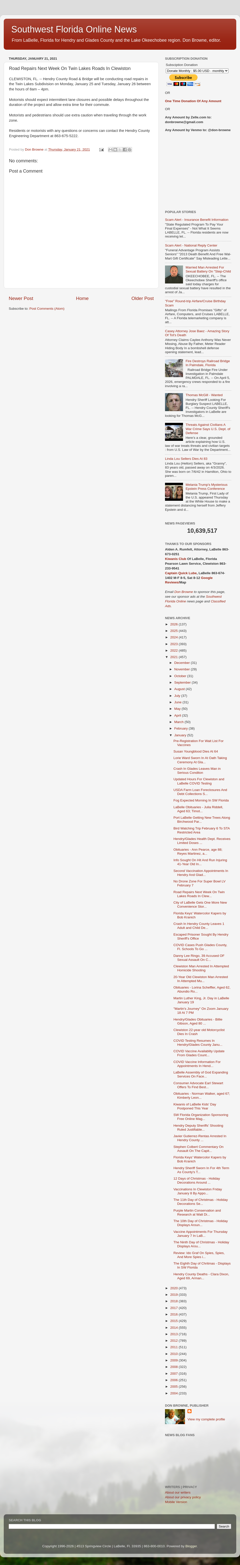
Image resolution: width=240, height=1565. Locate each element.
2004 (174, 1393)
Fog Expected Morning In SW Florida (201, 800)
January (180, 735)
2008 (174, 1367)
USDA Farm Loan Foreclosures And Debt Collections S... (200, 792)
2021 (174, 657)
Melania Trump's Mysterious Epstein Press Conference (207, 487)
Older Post (143, 298)
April (178, 715)
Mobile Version (176, 1502)
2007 (174, 1373)
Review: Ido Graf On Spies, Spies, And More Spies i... (199, 1255)
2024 (174, 637)
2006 (174, 1380)
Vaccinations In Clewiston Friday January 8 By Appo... (198, 1191)
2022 (174, 650)
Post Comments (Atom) (47, 308)
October (180, 676)
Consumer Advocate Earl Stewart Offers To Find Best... (198, 1085)
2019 (174, 1295)
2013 (174, 1334)
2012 (174, 1340)
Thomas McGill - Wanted (204, 395)
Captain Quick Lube (181, 573)
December (182, 663)
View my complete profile (206, 1419)
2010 (174, 1354)
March (179, 722)
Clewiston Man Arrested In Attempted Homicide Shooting (201, 968)
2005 (174, 1386)
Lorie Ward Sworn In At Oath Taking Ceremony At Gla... (200, 760)
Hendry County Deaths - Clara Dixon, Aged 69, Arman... (201, 1276)
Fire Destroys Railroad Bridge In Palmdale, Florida (208, 363)
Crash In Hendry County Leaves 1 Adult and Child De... (199, 926)
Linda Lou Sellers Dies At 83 (186, 459)
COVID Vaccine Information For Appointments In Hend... (197, 1064)
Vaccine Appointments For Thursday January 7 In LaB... (201, 1234)
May (178, 709)
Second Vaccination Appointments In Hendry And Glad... (201, 873)
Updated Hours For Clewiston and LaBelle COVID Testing (199, 781)
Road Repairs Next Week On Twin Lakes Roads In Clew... (199, 894)
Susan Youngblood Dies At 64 (196, 751)
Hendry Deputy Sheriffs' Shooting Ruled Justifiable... (198, 1127)
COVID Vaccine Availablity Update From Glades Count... (199, 1053)
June (178, 702)
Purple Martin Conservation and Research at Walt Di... (197, 1212)
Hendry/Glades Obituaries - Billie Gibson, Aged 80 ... (198, 1021)
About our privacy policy (183, 1497)
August (180, 689)
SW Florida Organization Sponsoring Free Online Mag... (201, 1117)
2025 (174, 631)
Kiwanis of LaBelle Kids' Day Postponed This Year (195, 1106)
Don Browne (184, 592)
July (177, 696)
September (183, 682)
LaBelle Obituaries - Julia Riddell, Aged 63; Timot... (198, 809)
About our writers (177, 1492)
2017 (174, 1308)
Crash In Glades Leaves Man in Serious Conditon (197, 771)
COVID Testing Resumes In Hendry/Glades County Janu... (198, 1042)
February (181, 728)
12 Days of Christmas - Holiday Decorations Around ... (197, 1180)
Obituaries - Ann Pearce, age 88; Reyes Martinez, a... (198, 851)
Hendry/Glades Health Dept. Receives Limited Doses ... (202, 841)
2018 (174, 1301)
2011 (174, 1347)
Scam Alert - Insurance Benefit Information (196, 220)
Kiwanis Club (175, 559)
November (182, 669)
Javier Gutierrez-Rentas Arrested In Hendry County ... (200, 1138)
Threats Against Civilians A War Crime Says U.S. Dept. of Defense (208, 429)
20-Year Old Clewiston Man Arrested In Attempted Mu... (201, 979)
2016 (174, 1314)
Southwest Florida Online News (74, 29)
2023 (174, 644)
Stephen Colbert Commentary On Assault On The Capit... (199, 1149)
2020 (174, 1288)
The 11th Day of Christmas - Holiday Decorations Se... (201, 1202)
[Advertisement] (198, 171)
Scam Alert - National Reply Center (191, 245)
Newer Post (21, 298)
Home (82, 298)
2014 (174, 1327)
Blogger (191, 1546)
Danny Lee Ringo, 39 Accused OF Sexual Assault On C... (199, 958)
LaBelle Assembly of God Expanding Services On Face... (201, 1074)
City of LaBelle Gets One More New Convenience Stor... (200, 904)
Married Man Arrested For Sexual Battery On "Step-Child (208, 269)
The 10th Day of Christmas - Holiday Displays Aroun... (201, 1223)
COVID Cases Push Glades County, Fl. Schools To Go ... (200, 947)
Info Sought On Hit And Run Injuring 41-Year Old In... (200, 862)
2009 (174, 1360)
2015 (174, 1321)
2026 (174, 624)
